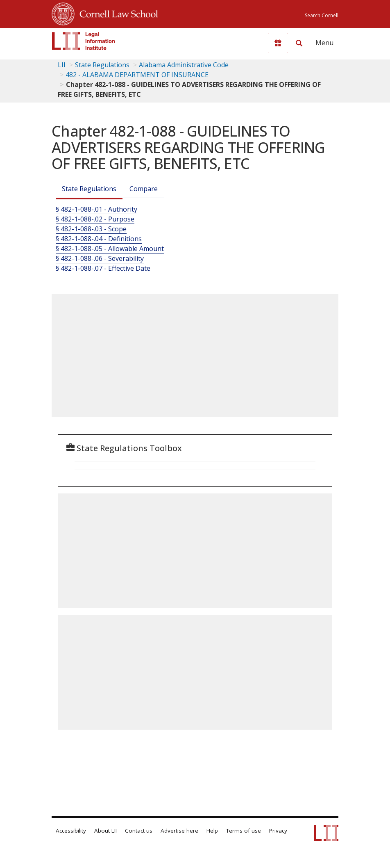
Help (212, 830)
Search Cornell (321, 15)
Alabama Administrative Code (184, 64)
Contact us (138, 830)
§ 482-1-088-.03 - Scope (91, 228)
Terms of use (243, 830)
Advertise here (179, 830)
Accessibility (71, 830)
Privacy (278, 830)
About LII (105, 830)
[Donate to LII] (278, 43)
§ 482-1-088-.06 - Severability (100, 258)
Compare (143, 188)
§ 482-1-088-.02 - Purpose (95, 219)
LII (62, 64)
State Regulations (102, 64)
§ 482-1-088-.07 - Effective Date (103, 268)
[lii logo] (83, 41)
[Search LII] (299, 43)
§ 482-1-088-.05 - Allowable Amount (110, 248)
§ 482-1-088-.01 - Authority (96, 209)
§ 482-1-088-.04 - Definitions (99, 238)
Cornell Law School (116, 12)
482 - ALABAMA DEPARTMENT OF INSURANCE (137, 74)
